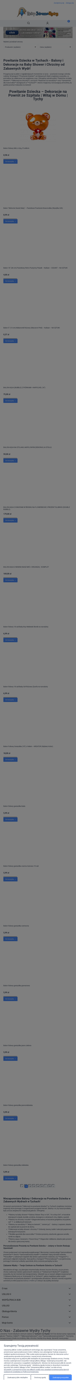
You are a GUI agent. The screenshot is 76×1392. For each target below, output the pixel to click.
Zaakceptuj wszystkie (61, 1377)
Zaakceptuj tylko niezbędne (17, 1377)
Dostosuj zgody (40, 1377)
